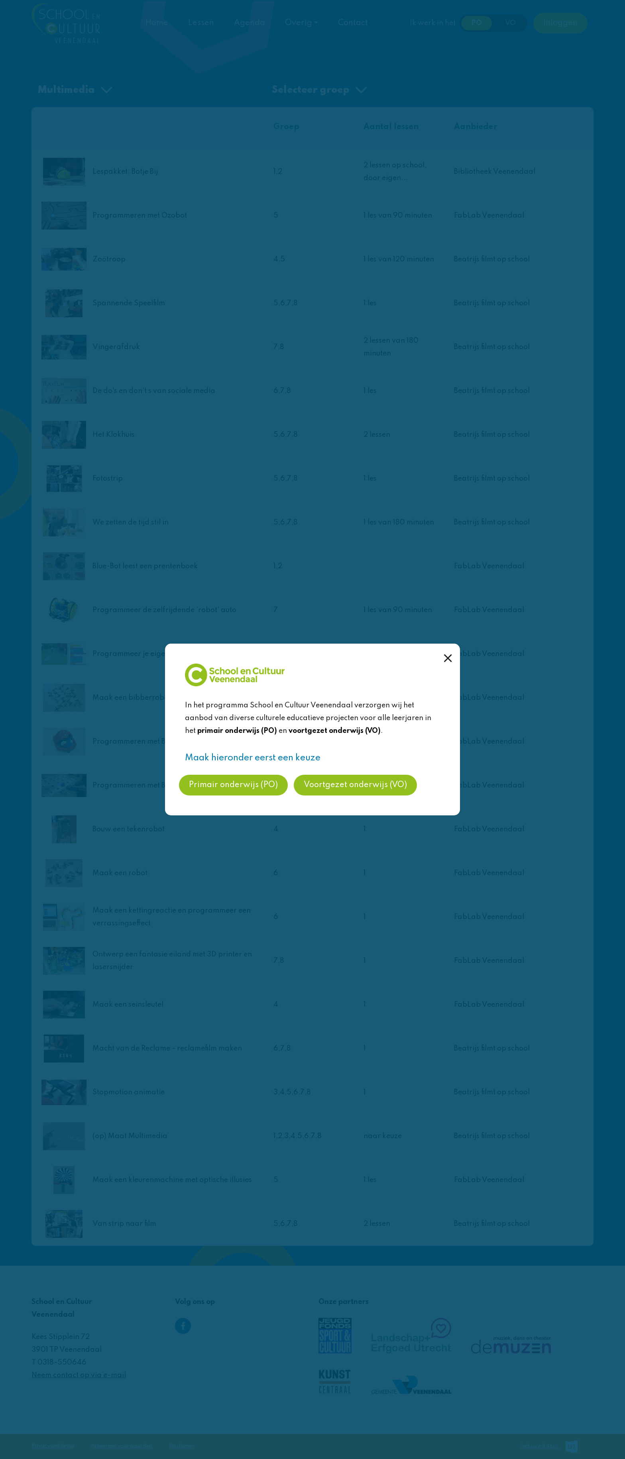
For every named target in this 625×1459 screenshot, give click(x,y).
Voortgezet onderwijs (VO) (355, 785)
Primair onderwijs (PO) (233, 785)
